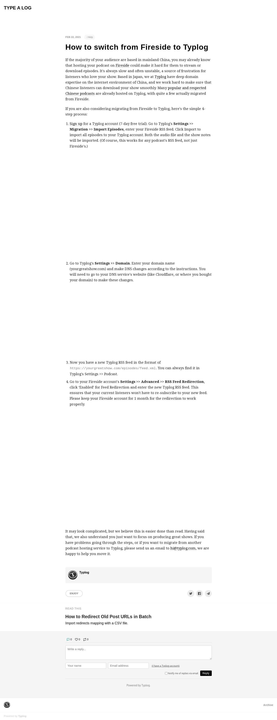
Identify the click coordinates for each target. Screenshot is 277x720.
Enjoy (74, 593)
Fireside (122, 65)
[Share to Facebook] (199, 593)
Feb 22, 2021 (73, 37)
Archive (268, 705)
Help (90, 37)
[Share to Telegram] (208, 593)
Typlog (160, 77)
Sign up (76, 124)
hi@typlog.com (183, 548)
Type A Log (18, 7)
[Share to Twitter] (190, 593)
